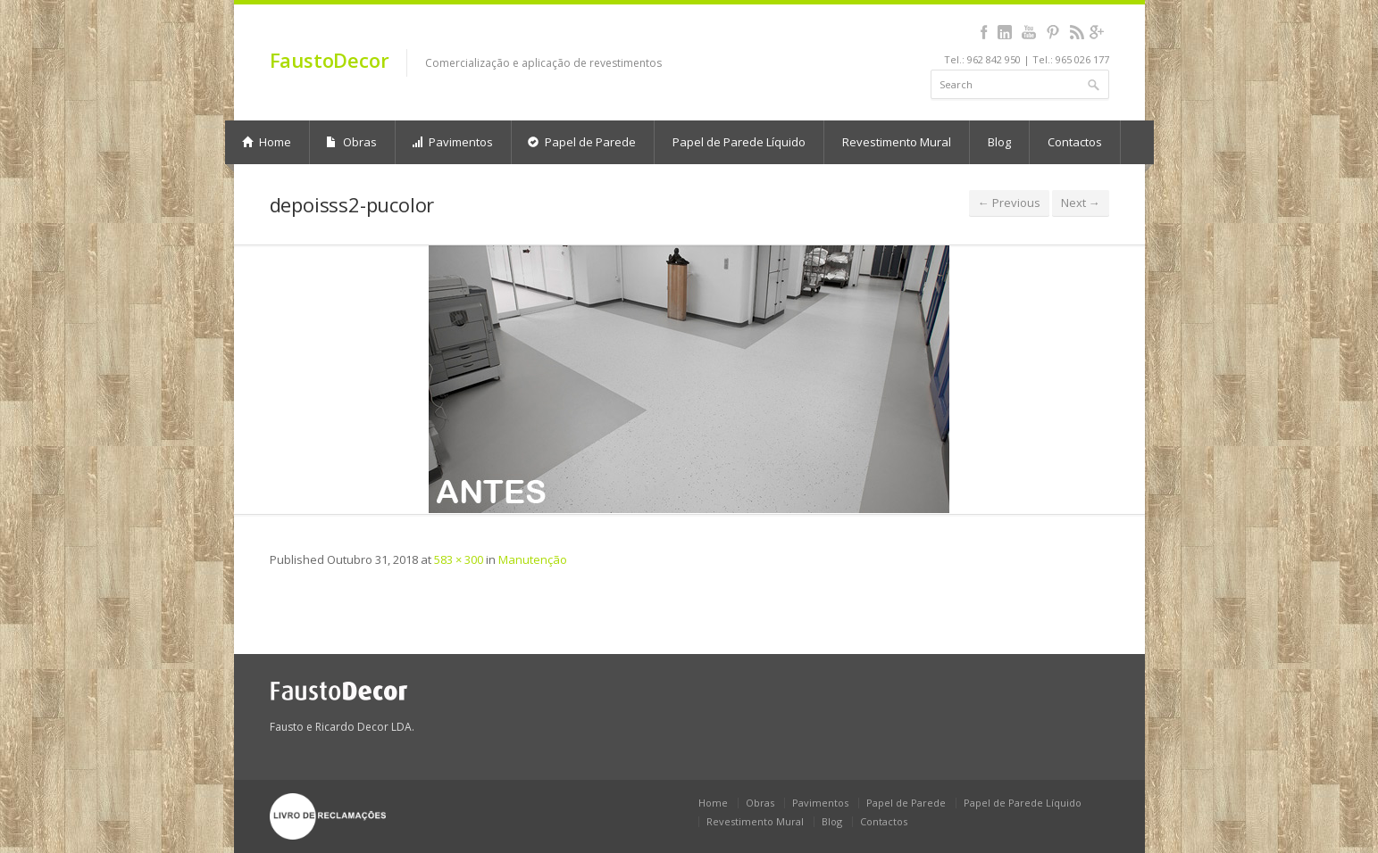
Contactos (1075, 142)
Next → (1080, 203)
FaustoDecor (329, 59)
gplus (1097, 32)
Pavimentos (452, 142)
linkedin (1005, 32)
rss (1077, 32)
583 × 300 (458, 559)
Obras (351, 142)
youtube (1029, 32)
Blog (999, 142)
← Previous (1009, 203)
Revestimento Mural (896, 142)
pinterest (1053, 32)
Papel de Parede (582, 142)
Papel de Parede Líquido (739, 142)
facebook (985, 32)
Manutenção (532, 559)
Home (266, 142)
